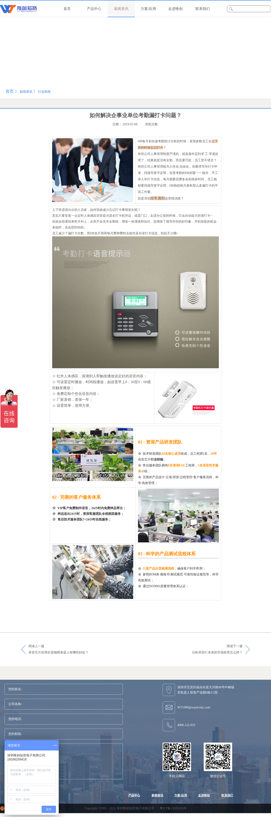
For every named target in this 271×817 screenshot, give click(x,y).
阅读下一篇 (217, 649)
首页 (67, 9)
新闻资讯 (26, 91)
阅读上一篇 (58, 649)
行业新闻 (44, 91)
